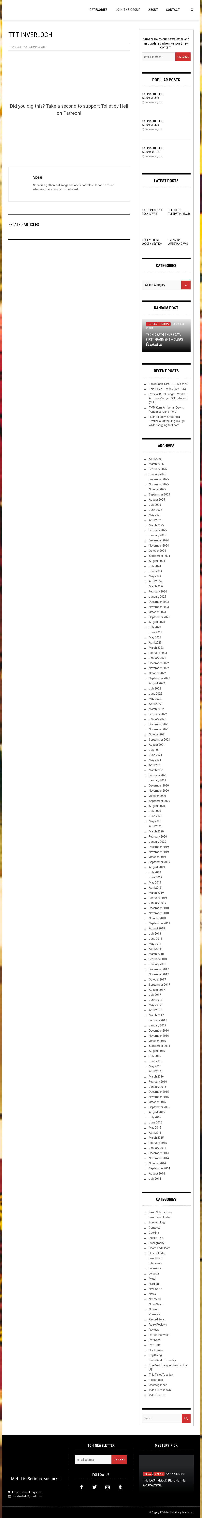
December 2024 (159, 540)
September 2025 (159, 494)
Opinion (153, 1309)
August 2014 (157, 1173)
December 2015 (159, 1091)
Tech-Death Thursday (158, 324)
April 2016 (155, 1071)
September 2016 (159, 1045)
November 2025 (159, 484)
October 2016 (157, 1040)
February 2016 (158, 1081)
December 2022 (159, 663)
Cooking (154, 1232)
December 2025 (159, 479)
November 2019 (159, 852)
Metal (152, 1278)
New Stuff (155, 1288)
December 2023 (159, 601)
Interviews (155, 1263)
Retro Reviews (158, 1324)
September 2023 (159, 617)
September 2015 (159, 1107)
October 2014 (157, 1163)
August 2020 (157, 806)
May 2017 (155, 1005)
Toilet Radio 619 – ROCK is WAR (168, 383)
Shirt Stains (156, 1350)
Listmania (155, 1268)
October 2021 (157, 734)
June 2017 (155, 999)
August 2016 (157, 1050)
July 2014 (155, 1178)
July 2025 (155, 504)
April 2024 (155, 581)
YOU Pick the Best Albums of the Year (153, 152)
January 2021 (157, 780)
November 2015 (159, 1096)
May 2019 (155, 882)
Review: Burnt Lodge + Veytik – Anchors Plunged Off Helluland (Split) (168, 398)
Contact (173, 10)
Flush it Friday (157, 1253)
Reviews (154, 1329)
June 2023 (155, 632)
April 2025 (155, 520)
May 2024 (155, 576)
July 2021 (155, 749)
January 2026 (157, 474)
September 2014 (159, 1168)
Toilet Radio (156, 1379)
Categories (99, 10)
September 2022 (159, 678)
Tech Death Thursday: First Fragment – (164, 339)
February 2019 (158, 897)
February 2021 (158, 775)
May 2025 (155, 515)
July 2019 (155, 872)
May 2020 (155, 821)
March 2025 (156, 525)
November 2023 (159, 606)
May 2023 (155, 637)
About (153, 10)
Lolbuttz (154, 1273)
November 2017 (159, 974)
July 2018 (155, 933)
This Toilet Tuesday (161, 1374)
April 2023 (155, 642)
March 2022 (156, 709)
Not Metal (155, 1299)
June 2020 (155, 816)
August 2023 (157, 622)
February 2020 (158, 836)
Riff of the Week (159, 1334)
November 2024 (159, 545)
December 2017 (159, 969)
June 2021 (155, 755)
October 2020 (157, 795)
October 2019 (157, 856)
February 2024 (158, 591)
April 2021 (155, 765)
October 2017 (157, 979)
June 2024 (155, 571)
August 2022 (157, 683)
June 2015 (155, 1122)
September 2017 (159, 984)
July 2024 (155, 566)
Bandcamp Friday (160, 1217)
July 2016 (155, 1056)
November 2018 (159, 913)
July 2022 (155, 688)
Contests (154, 1227)
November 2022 (159, 668)
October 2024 (157, 550)
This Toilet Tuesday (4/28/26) (167, 389)
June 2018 (155, 938)
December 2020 (159, 785)
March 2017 (156, 1015)
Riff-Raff (154, 1345)
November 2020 (159, 790)
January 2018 (157, 964)
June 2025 (155, 509)
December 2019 (159, 846)
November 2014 (159, 1158)
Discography (156, 1243)
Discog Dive (156, 1237)
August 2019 (157, 867)
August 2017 (157, 989)
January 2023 (157, 658)
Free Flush (155, 1258)
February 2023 (158, 652)
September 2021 (159, 739)
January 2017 (157, 1025)
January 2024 (157, 596)
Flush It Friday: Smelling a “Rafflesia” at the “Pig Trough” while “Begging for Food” (167, 421)
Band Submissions (160, 1212)
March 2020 (156, 831)
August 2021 (157, 744)
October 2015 (157, 1102)
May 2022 (155, 698)
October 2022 (157, 673)
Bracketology (157, 1222)
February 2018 (158, 959)
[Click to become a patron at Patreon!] (69, 135)
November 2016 (159, 1035)
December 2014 (159, 1153)
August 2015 (157, 1112)
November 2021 (159, 729)
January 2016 (157, 1086)
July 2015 (155, 1117)
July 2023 (155, 627)
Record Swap (157, 1319)
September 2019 (159, 862)
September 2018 (159, 923)
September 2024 (159, 555)
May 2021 (155, 760)
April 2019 (155, 887)
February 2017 (158, 1020)
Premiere (155, 1314)
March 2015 (156, 1137)
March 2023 (156, 647)
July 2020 (155, 811)
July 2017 (155, 994)
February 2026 (158, 469)
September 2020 (159, 800)
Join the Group (128, 10)
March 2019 (156, 892)
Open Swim (156, 1304)
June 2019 (155, 877)
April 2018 (155, 948)
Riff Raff (154, 1340)
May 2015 (155, 1127)
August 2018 (157, 928)
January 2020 (157, 841)
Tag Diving (155, 1355)
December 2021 (159, 724)
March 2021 (156, 770)
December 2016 (159, 1030)
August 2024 (157, 561)
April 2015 (155, 1132)
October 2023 (157, 612)
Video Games (157, 1395)
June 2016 (155, 1061)
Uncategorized (158, 1384)
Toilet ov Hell (167, 1512)
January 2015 (157, 1147)
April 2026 (155, 458)
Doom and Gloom (159, 1248)
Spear (18, 47)
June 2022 (155, 693)
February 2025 (158, 530)
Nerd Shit (154, 1283)
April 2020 (155, 826)
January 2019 (157, 902)
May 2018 (155, 943)
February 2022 (158, 714)
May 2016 (155, 1066)
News (152, 1294)
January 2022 (157, 719)
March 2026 (156, 464)
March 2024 (156, 586)
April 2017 (155, 1010)
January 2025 (157, 535)
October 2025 (157, 489)
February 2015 (158, 1142)
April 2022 (155, 703)
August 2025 (157, 499)
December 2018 (159, 908)
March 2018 (156, 953)
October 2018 (157, 918)
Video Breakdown (160, 1390)
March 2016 (156, 1076)
